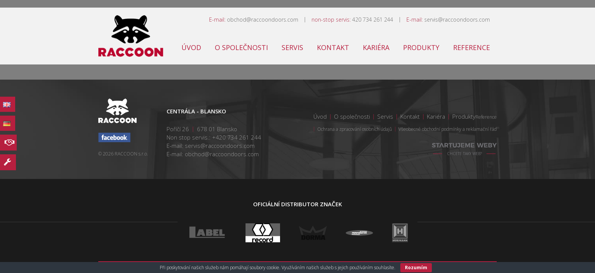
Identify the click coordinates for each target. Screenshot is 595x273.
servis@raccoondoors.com (457, 19)
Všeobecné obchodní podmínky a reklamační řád (447, 129)
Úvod (191, 47)
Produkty (421, 47)
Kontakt (333, 47)
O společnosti (241, 47)
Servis (292, 47)
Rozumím (416, 267)
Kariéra (376, 47)
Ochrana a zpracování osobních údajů (354, 129)
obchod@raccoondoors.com (262, 19)
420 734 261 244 (372, 19)
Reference (471, 47)
